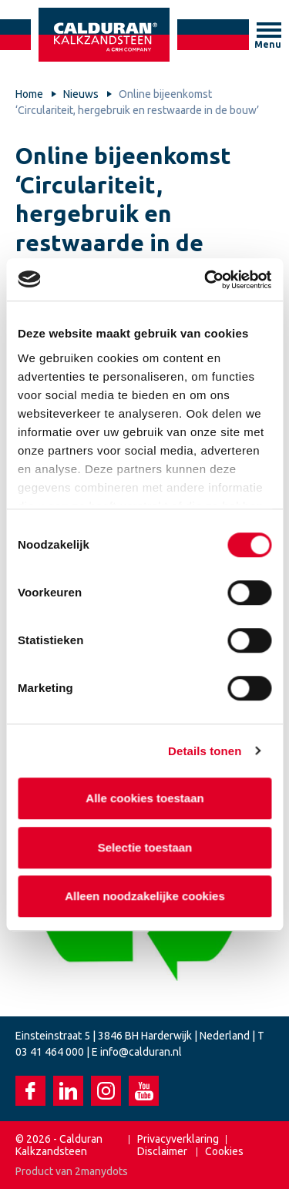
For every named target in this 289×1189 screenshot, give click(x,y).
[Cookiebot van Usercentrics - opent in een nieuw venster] (205, 280)
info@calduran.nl (141, 1052)
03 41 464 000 (49, 1052)
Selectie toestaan (144, 847)
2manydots (101, 1171)
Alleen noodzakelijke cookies (145, 895)
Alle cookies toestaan (144, 797)
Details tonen (204, 750)
